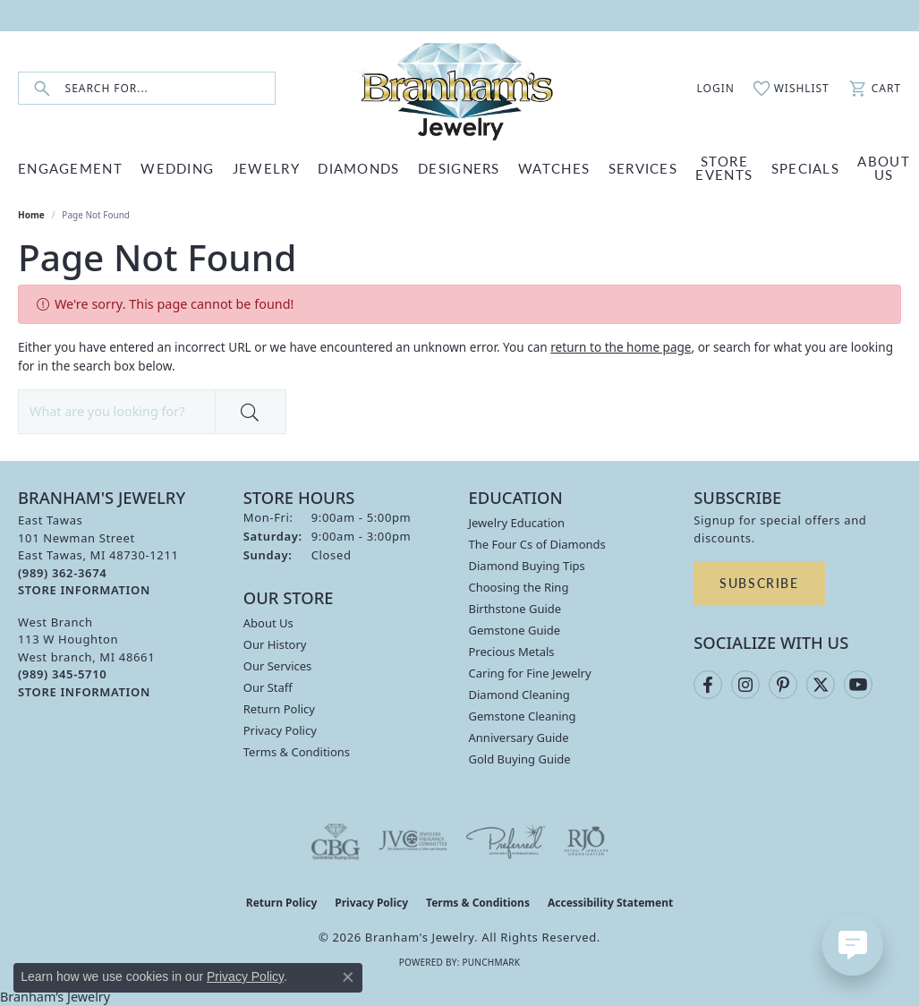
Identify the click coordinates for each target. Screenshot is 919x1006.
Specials (805, 167)
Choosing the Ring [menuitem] (519, 587)
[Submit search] (42, 88)
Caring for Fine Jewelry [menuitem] (530, 673)
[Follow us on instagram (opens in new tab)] (745, 684)
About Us (268, 623)
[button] (706, 88)
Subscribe (758, 583)
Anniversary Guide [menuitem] (519, 737)
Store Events (724, 167)
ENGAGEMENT (70, 167)
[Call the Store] (62, 573)
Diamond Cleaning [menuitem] (519, 694)
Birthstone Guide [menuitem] (515, 609)
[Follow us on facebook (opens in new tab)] (708, 684)
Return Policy (279, 709)
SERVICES (642, 167)
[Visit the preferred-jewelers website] (505, 841)
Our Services (277, 666)
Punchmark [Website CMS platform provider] (491, 962)
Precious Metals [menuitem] (512, 652)
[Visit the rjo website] (586, 841)
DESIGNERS (459, 167)
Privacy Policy (280, 730)
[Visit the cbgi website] (336, 841)
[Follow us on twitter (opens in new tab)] (820, 684)
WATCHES (554, 167)
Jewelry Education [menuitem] (517, 523)
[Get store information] (84, 590)
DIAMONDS (358, 167)
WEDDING (177, 167)
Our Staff (268, 687)
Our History (275, 644)
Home (31, 215)
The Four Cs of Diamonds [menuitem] (537, 544)
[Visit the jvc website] (413, 841)
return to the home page (620, 346)
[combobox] (170, 88)
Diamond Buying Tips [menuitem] (527, 566)
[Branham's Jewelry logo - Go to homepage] (459, 88)
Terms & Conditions (296, 752)
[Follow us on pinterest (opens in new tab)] (783, 684)
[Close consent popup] (348, 977)
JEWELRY (266, 167)
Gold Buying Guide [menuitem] (520, 759)
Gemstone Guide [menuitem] (515, 630)
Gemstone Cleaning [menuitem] (522, 716)
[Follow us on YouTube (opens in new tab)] (858, 684)
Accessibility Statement (610, 902)
